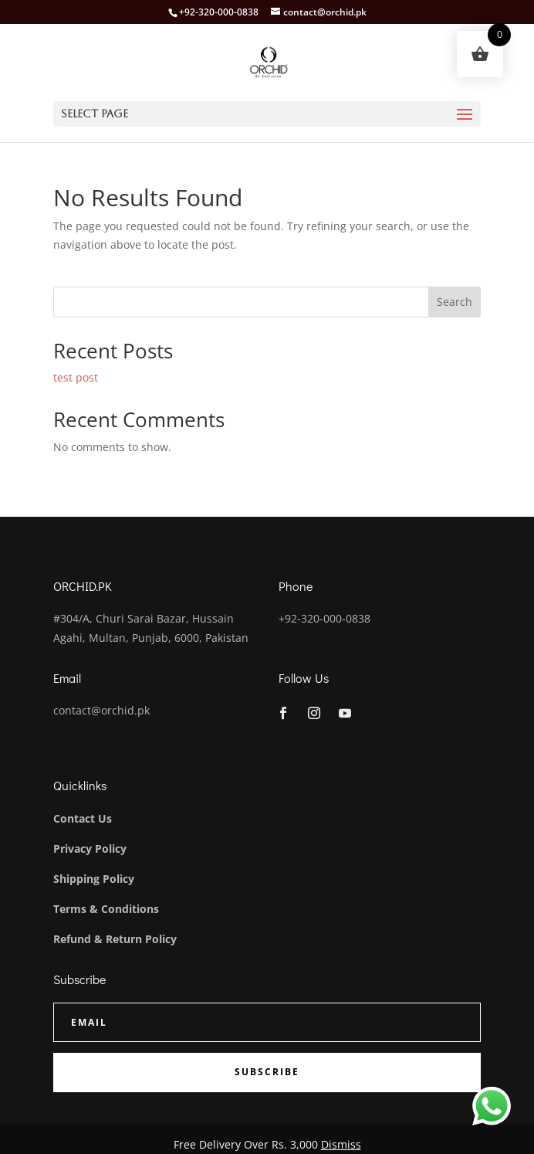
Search (454, 301)
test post (75, 377)
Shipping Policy (93, 878)
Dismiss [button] (341, 1144)
